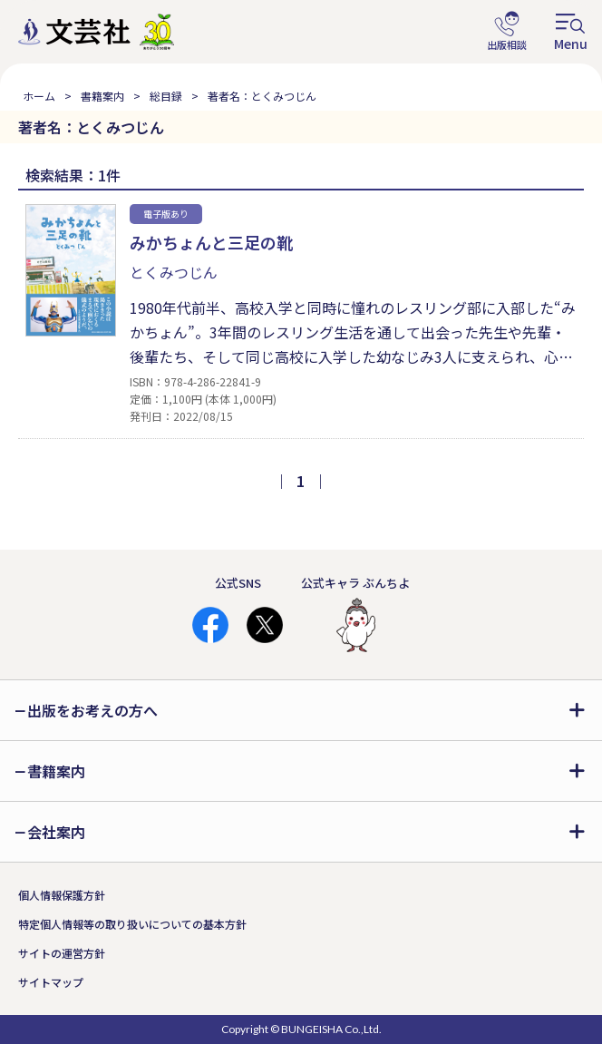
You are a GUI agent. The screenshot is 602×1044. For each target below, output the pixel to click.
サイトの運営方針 (61, 953)
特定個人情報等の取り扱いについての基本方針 (132, 924)
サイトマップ (50, 982)
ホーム (39, 95)
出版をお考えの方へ (92, 710)
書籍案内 (102, 95)
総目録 (166, 95)
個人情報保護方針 (61, 895)
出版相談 (507, 31)
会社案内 (56, 832)
